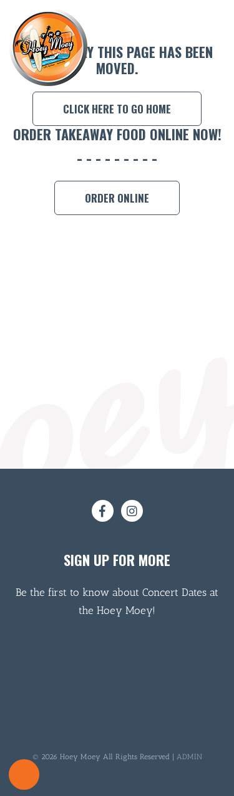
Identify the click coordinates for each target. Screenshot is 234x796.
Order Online (117, 198)
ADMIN (189, 756)
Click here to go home (117, 109)
